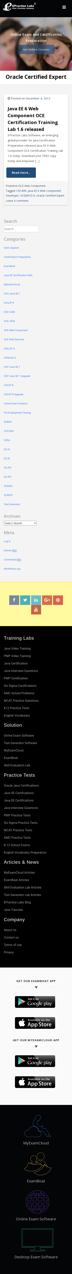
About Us (10, 930)
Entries (10, 550)
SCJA (7, 449)
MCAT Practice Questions (21, 700)
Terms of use (13, 945)
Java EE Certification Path (18, 275)
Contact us (11, 937)
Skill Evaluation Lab (17, 765)
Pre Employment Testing (17, 412)
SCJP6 (7, 476)
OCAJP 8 (9, 302)
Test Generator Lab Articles (22, 895)
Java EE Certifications (19, 800)
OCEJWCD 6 (27, 195)
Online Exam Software (19, 735)
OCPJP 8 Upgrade (13, 394)
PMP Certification (16, 678)
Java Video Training (17, 648)
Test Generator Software (20, 743)
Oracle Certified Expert (50, 195)
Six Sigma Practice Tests (20, 823)
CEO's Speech (11, 247)
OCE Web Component (32, 186)
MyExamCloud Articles (19, 872)
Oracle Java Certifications (21, 785)
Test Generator (12, 504)
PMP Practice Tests (17, 815)
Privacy (9, 952)
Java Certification (16, 663)
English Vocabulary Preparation (25, 852)
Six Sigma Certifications (20, 686)
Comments (12, 559)
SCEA (7, 440)
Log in (7, 541)
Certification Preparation (17, 257)
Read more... (21, 172)
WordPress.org (12, 568)
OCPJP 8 (8, 385)
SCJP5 (7, 467)
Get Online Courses (36, 48)
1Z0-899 (21, 191)
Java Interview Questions (21, 671)
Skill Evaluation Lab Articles (22, 887)
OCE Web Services (14, 339)
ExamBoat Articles (16, 880)
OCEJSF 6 (9, 348)
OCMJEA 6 (10, 357)
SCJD (7, 458)
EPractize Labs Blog (17, 902)
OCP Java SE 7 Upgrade (17, 376)
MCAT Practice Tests (18, 830)
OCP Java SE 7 (12, 366)
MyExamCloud (12, 284)
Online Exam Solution (15, 403)
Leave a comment (17, 200)
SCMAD (8, 486)
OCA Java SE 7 (12, 293)
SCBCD (8, 421)
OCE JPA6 (9, 321)
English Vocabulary (17, 715)
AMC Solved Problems (19, 693)
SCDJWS (9, 431)
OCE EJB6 (9, 311)
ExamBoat (9, 266)
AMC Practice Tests (17, 837)
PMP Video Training (17, 656)
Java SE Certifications (19, 793)
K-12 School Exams (17, 845)
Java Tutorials (13, 910)
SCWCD (8, 495)
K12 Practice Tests (16, 708)
